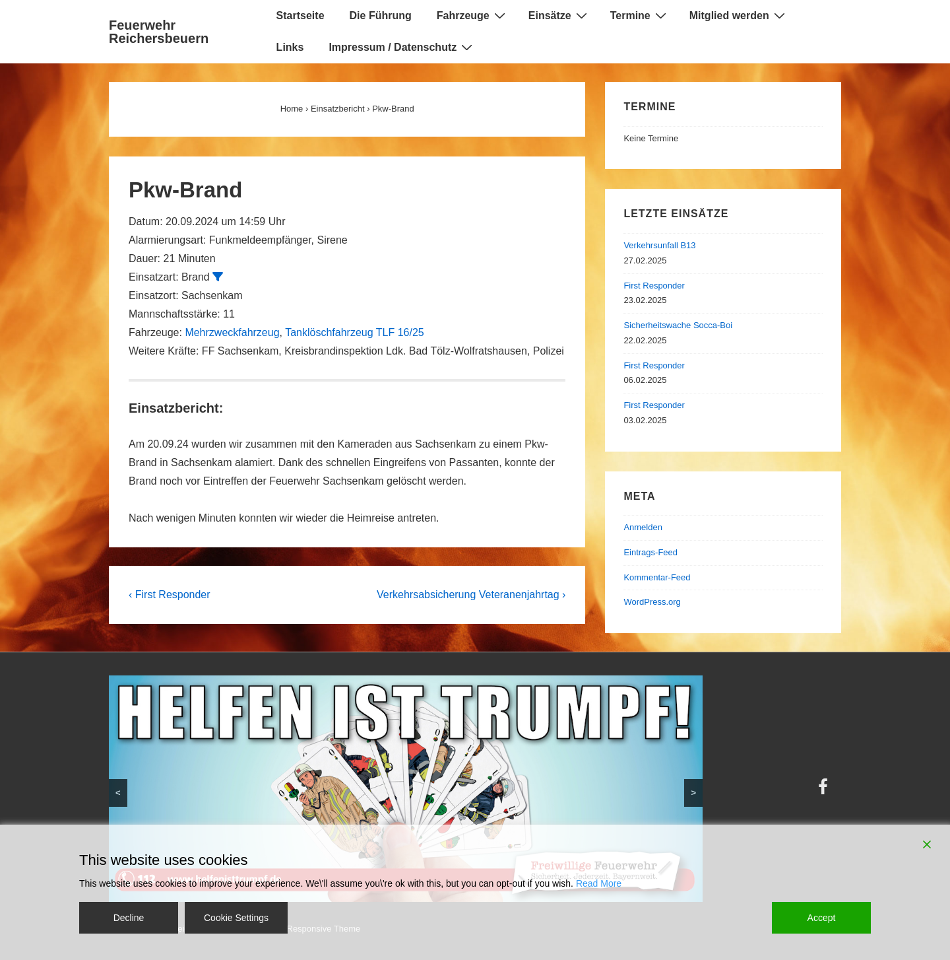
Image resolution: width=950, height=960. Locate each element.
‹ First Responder (169, 594)
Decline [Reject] (128, 917)
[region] (406, 788)
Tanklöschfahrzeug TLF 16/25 (354, 332)
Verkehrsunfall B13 (659, 245)
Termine (640, 15)
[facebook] (824, 791)
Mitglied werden (738, 15)
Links (290, 47)
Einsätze (559, 15)
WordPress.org (651, 602)
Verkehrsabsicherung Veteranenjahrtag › (471, 594)
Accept (822, 917)
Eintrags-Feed (650, 552)
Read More (598, 883)
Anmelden (642, 527)
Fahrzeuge (473, 15)
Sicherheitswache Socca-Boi (677, 325)
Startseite (300, 15)
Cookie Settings (236, 917)
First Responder (653, 286)
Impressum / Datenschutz (402, 47)
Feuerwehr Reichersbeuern (158, 32)
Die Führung (381, 15)
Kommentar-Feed (656, 577)
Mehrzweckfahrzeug (232, 332)
